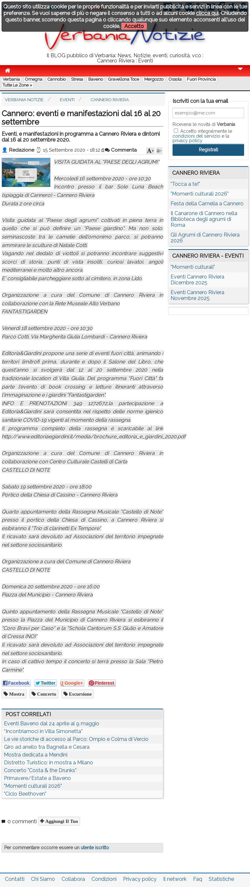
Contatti (14, 879)
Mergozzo (153, 79)
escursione (80, 693)
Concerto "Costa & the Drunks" (40, 770)
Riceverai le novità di (204, 124)
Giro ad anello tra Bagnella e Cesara (47, 747)
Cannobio (57, 79)
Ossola (175, 79)
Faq (197, 879)
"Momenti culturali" (193, 267)
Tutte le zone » (17, 85)
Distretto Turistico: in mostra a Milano (48, 762)
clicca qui (207, 13)
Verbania (11, 79)
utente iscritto (95, 847)
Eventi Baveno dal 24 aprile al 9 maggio (51, 723)
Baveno (95, 79)
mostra (16, 693)
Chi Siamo (43, 879)
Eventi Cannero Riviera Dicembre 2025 (197, 280)
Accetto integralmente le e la (202, 136)
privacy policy (187, 140)
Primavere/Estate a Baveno (37, 778)
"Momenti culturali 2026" (33, 786)
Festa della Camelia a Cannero (207, 203)
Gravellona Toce (123, 79)
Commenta (121, 150)
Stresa (77, 79)
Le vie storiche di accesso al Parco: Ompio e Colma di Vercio (76, 739)
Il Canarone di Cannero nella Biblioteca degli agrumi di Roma (204, 219)
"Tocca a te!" (185, 184)
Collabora (73, 879)
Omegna (33, 79)
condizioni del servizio (196, 136)
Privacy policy (140, 879)
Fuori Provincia (201, 79)
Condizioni (104, 879)
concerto (46, 693)
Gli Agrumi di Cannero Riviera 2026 (205, 238)
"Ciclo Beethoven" (25, 794)
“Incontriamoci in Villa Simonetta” (43, 731)
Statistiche (221, 879)
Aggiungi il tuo (61, 821)
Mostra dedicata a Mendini (35, 755)
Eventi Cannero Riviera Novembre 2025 (197, 295)
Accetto (134, 26)
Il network (175, 879)
